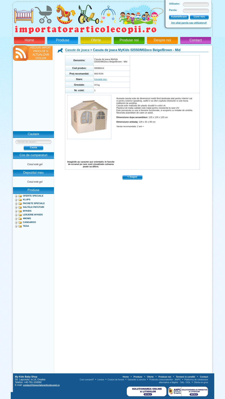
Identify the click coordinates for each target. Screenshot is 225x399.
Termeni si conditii (185, 377)
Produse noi (129, 40)
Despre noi (162, 40)
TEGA (26, 226)
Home (29, 40)
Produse (62, 40)
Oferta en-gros (201, 382)
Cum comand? (87, 379)
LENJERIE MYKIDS (33, 214)
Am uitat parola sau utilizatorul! (189, 22)
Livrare (100, 379)
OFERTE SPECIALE (33, 196)
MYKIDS (27, 211)
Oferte (96, 40)
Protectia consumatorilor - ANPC (165, 379)
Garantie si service (137, 379)
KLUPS (26, 199)
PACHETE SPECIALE (34, 203)
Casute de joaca (77, 50)
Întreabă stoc (100, 79)
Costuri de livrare (116, 379)
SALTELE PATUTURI (33, 207)
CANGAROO (29, 222)
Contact (195, 40)
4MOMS (27, 218)
